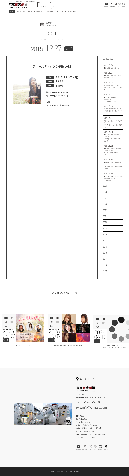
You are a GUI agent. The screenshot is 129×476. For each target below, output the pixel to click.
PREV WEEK (43, 39)
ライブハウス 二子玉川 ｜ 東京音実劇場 (29, 11)
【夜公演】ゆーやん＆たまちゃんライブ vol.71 (68, 346)
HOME (12, 11)
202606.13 (100, 334)
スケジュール (51, 11)
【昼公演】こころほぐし (22, 346)
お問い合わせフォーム (91, 414)
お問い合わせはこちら (52, 128)
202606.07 (9, 334)
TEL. (88, 402)
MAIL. (91, 407)
